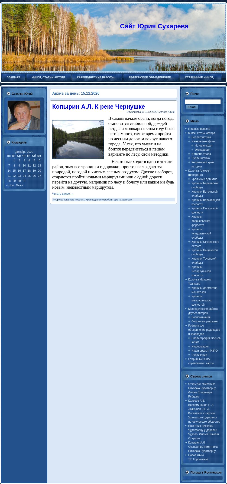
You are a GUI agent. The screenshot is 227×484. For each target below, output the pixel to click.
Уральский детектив (204, 179)
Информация (199, 346)
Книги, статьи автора (201, 133)
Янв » (19, 185)
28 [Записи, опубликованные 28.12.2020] (9, 181)
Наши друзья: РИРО (204, 350)
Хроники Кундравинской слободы (201, 233)
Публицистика (200, 158)
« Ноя (10, 185)
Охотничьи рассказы (204, 321)
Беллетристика (201, 137)
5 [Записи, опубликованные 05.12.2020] (34, 160)
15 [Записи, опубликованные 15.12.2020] (14, 170)
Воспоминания (201, 317)
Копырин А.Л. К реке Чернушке (98, 106)
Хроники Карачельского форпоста (200, 221)
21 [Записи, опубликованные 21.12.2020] (9, 175)
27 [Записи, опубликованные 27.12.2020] (39, 175)
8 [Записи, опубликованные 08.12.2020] (14, 165)
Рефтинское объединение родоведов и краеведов (204, 330)
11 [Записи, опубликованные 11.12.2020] (29, 165)
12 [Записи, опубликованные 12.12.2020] (34, 165)
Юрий (171, 111)
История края (203, 145)
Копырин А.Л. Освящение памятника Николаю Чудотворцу (203, 447)
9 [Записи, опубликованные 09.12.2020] (19, 165)
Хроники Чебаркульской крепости (201, 271)
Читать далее (62, 193)
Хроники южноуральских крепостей (201, 300)
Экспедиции (202, 149)
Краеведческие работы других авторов (109, 199)
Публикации (199, 355)
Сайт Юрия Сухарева (154, 26)
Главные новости (74, 199)
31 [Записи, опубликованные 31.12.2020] (24, 181)
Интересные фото (203, 141)
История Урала (201, 154)
